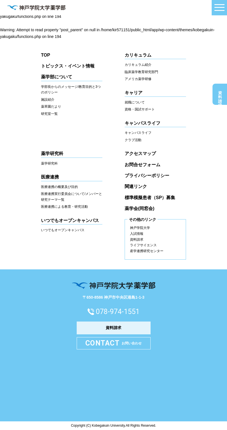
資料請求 (220, 95)
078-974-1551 (117, 312)
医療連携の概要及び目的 (59, 187)
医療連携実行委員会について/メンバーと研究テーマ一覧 (71, 197)
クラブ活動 (133, 140)
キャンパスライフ (138, 133)
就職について (135, 102)
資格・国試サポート (140, 109)
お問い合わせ (113, 343)
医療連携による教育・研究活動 (64, 207)
